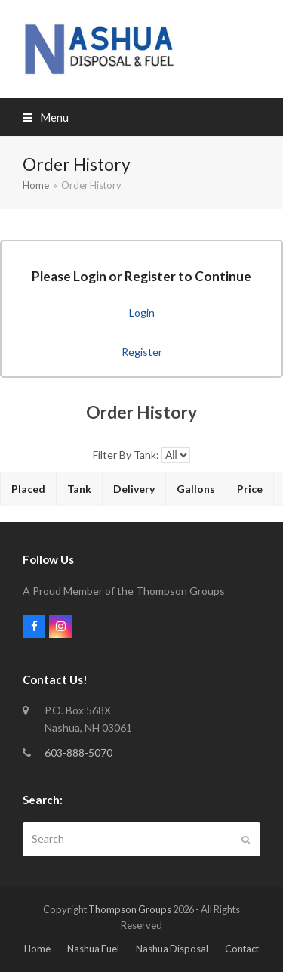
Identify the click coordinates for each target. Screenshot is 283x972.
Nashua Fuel (93, 949)
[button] (46, 117)
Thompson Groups (129, 909)
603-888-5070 (78, 752)
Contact (242, 949)
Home (37, 949)
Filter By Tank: (126, 454)
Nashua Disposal (172, 949)
